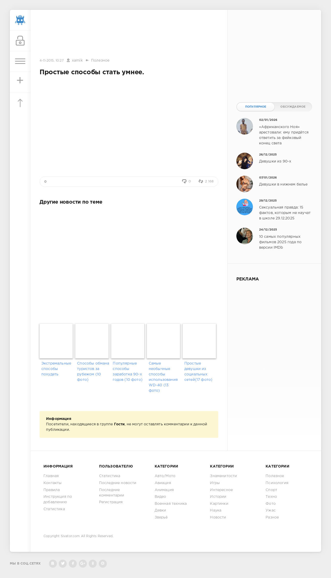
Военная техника (171, 503)
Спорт (271, 490)
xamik (77, 60)
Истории (218, 496)
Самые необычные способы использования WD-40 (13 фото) (163, 377)
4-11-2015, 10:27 (52, 60)
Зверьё (161, 517)
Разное (272, 517)
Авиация (163, 483)
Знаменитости (223, 476)
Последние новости (118, 483)
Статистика (54, 509)
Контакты (52, 483)
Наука (215, 510)
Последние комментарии (111, 492)
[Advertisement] (129, 34)
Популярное (255, 107)
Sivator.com (70, 536)
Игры (215, 483)
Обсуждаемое (292, 107)
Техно (271, 496)
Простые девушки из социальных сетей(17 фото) (198, 371)
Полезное (100, 60)
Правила (51, 490)
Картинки (219, 503)
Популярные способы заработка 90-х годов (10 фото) (127, 371)
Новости (218, 517)
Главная (51, 476)
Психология (277, 483)
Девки (160, 510)
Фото (271, 503)
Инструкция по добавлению (57, 499)
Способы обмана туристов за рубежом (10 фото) (93, 371)
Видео (160, 496)
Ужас (271, 510)
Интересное (221, 490)
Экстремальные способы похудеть (56, 369)
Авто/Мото (165, 476)
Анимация (164, 490)
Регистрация (111, 502)
